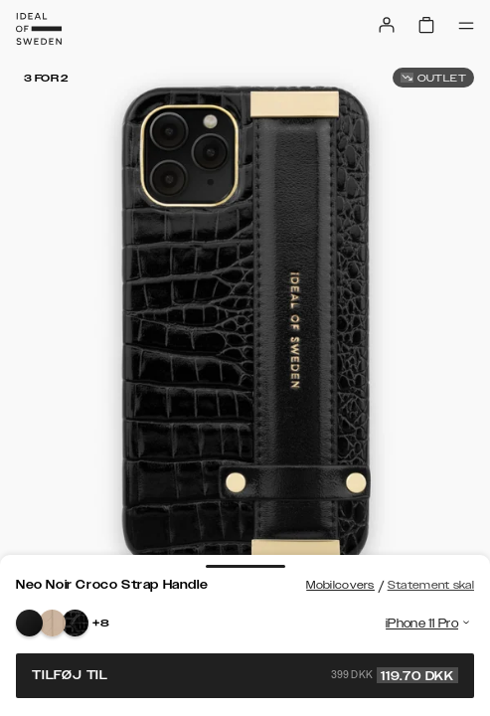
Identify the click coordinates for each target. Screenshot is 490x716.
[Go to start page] (39, 29)
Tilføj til (245, 675)
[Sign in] (387, 25)
